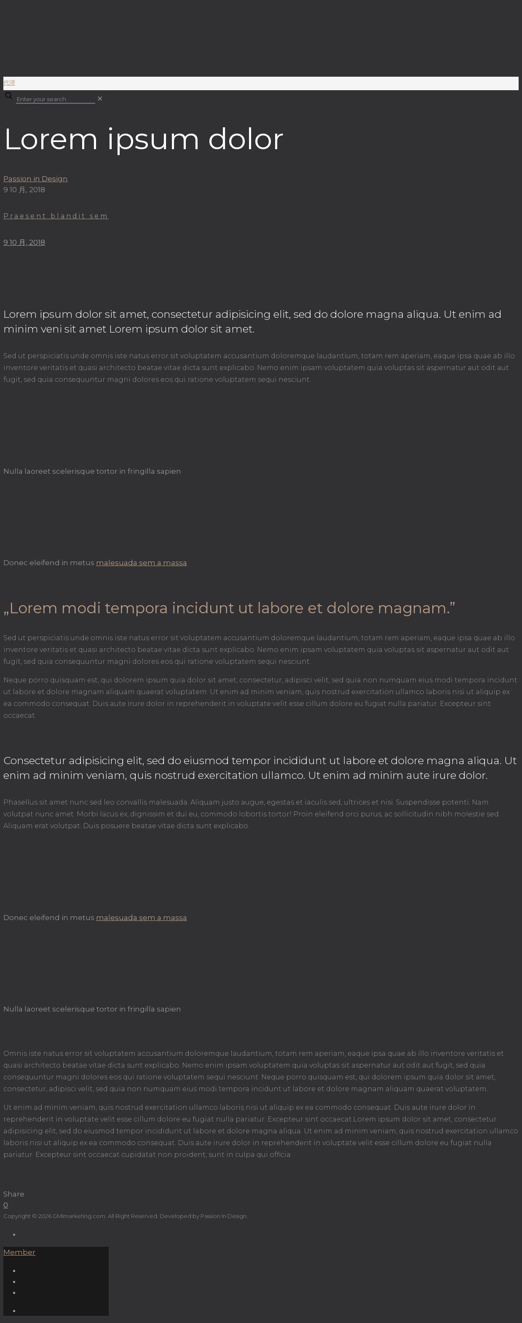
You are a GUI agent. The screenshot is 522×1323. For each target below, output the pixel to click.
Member (19, 1252)
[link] (100, 98)
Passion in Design (35, 178)
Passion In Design (223, 1216)
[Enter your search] (55, 99)
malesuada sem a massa (141, 562)
